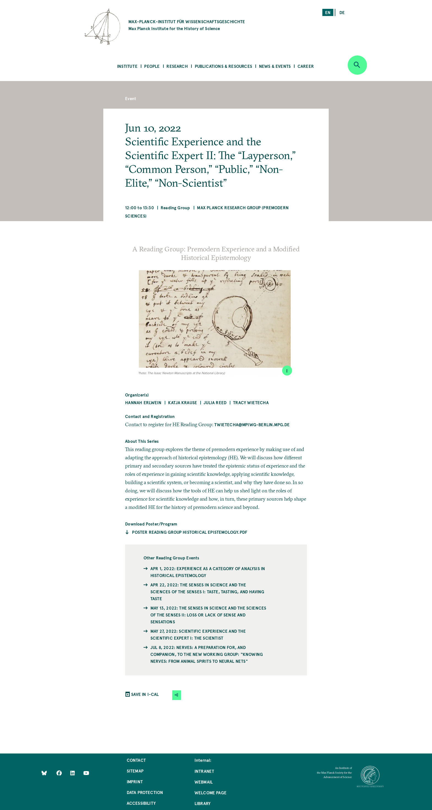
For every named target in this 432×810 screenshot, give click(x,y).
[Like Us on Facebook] (59, 773)
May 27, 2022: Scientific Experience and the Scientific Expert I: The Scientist (198, 634)
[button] (176, 695)
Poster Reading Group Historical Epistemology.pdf (189, 532)
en (328, 12)
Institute (127, 66)
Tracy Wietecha (251, 402)
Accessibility (141, 803)
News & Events (275, 66)
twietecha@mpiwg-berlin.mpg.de (252, 424)
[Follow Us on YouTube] (86, 773)
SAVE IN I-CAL (145, 694)
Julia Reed (215, 402)
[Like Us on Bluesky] (44, 773)
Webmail (204, 782)
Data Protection (145, 792)
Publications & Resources (223, 66)
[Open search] (357, 65)
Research (177, 66)
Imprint (135, 781)
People (152, 66)
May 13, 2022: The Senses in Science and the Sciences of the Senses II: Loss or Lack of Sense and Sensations (208, 614)
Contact (136, 760)
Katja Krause (182, 402)
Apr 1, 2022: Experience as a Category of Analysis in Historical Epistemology (207, 571)
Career (306, 66)
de (342, 12)
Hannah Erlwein (143, 402)
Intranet (204, 771)
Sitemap (135, 771)
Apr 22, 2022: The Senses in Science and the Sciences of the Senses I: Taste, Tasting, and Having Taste (207, 591)
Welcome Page (210, 792)
